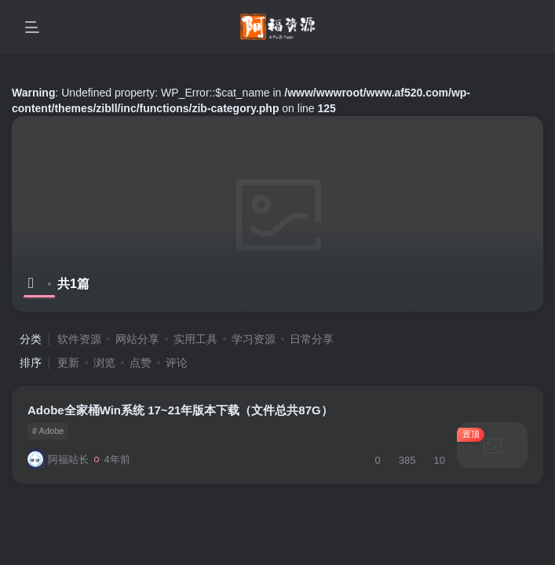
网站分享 (137, 339)
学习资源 (254, 339)
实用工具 (195, 339)
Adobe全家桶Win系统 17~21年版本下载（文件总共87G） (180, 410)
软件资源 (79, 339)
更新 (68, 362)
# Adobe (48, 431)
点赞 (141, 362)
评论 (177, 362)
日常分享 (312, 339)
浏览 (104, 362)
